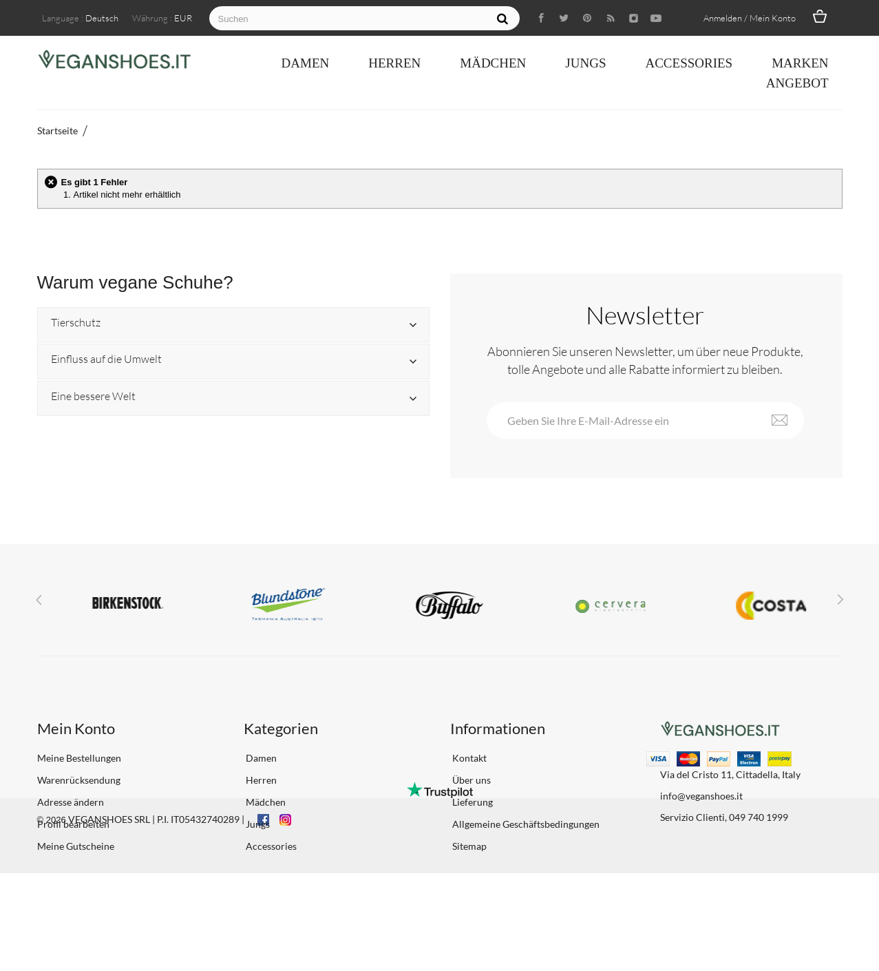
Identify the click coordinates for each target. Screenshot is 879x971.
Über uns (470, 780)
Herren (394, 63)
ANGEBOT (797, 83)
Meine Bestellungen (79, 758)
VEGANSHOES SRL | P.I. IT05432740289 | (156, 917)
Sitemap (468, 846)
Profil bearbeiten (73, 824)
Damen (306, 63)
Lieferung (471, 802)
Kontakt (468, 758)
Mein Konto (76, 728)
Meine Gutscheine (75, 846)
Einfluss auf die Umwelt (106, 359)
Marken (800, 63)
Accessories (688, 63)
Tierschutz (75, 323)
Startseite (57, 130)
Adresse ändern (70, 802)
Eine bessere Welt (93, 396)
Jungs (585, 63)
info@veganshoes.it (701, 796)
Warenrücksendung (78, 780)
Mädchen (493, 63)
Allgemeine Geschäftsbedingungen (525, 824)
